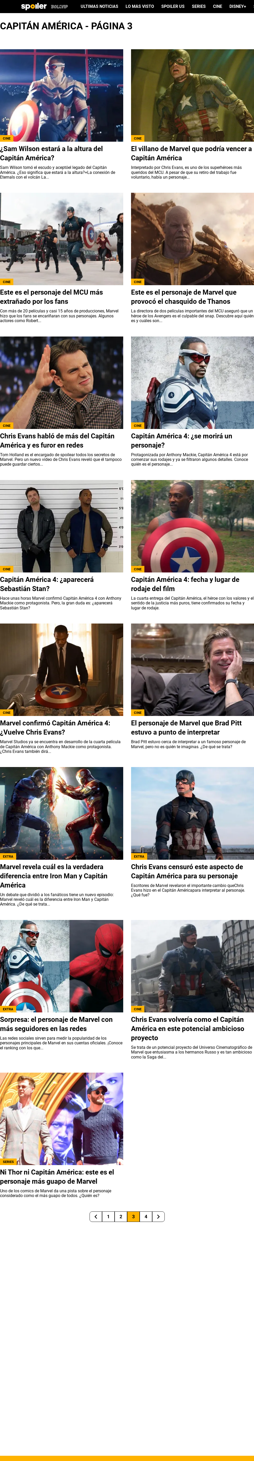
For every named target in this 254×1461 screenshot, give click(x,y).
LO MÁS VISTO (140, 6)
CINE (217, 6)
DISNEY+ (237, 6)
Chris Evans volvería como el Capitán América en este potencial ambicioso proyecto (187, 1029)
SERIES (199, 6)
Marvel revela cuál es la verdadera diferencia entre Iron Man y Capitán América (54, 876)
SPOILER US (173, 6)
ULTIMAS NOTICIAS (99, 6)
